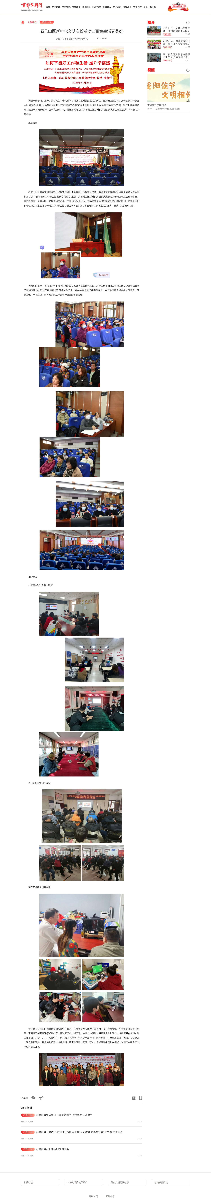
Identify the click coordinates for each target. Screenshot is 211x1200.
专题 (145, 6)
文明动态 (32, 22)
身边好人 (107, 6)
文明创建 (56, 6)
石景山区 (46, 22)
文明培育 (76, 6)
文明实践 (66, 6)
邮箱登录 (110, 1196)
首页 (48, 6)
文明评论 (117, 6)
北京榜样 (96, 6)
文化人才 (137, 6)
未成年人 (86, 6)
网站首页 (93, 1196)
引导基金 (127, 6)
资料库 (152, 6)
